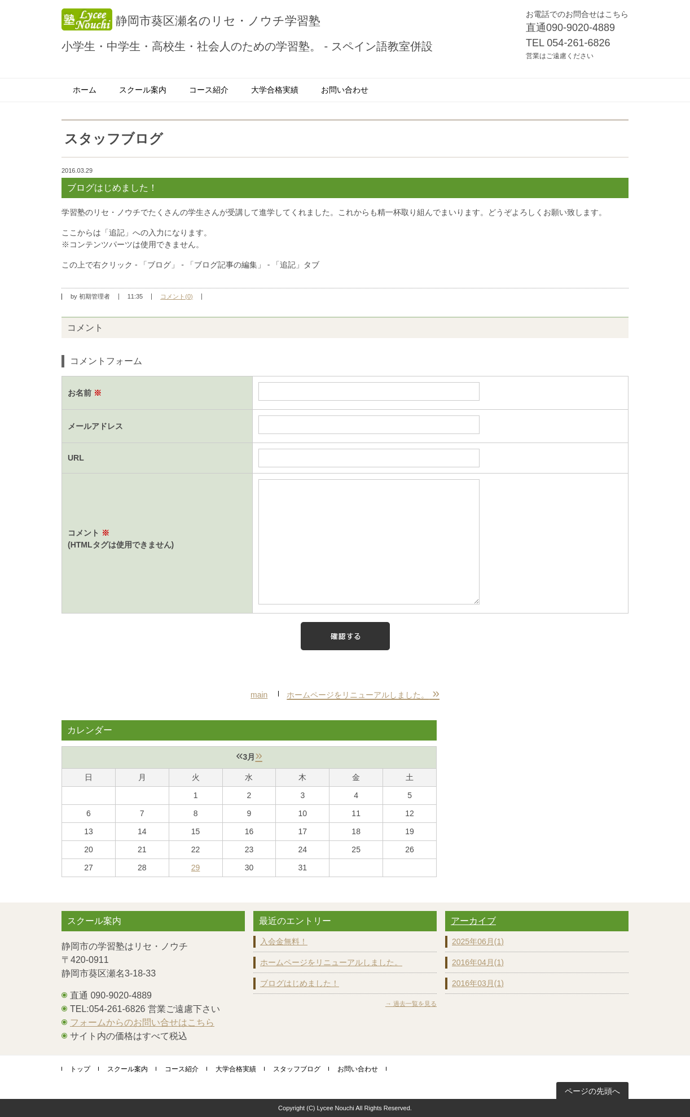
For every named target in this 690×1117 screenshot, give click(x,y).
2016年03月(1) (478, 983)
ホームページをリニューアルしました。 (331, 962)
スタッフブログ (296, 1069)
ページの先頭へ (592, 1091)
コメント (157, 539)
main (258, 694)
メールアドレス (95, 426)
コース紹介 (208, 89)
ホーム (84, 89)
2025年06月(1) (478, 941)
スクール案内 (142, 89)
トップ (80, 1069)
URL (76, 457)
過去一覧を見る (415, 1003)
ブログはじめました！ (299, 983)
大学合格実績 (274, 89)
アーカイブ (473, 921)
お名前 (85, 392)
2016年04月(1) (478, 962)
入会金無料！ (283, 941)
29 (195, 867)
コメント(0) (176, 296)
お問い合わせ (344, 89)
